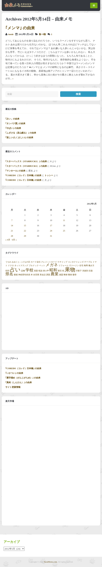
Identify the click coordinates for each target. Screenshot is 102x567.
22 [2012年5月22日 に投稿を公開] (25, 230)
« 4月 (7, 239)
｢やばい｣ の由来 (13, 128)
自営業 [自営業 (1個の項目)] (36, 275)
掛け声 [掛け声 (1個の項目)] (46, 271)
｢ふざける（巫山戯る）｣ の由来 (20, 133)
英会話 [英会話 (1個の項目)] (43, 275)
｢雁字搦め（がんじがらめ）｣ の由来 (22, 378)
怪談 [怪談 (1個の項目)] (40, 271)
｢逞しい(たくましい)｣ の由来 (19, 137)
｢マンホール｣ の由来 (15, 170)
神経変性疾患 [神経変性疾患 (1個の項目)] (24, 275)
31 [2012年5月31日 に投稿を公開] (51, 236)
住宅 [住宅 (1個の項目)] (81, 266)
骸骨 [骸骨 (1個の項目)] (74, 275)
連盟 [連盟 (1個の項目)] (61, 275)
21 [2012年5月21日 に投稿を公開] (12, 230)
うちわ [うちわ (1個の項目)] (8, 262)
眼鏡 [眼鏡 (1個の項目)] (16, 275)
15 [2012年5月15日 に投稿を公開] (25, 225)
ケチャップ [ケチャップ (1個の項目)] (62, 262)
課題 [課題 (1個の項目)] (48, 275)
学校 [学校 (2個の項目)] (29, 270)
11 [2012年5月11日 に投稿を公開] (64, 220)
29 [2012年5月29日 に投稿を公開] (25, 236)
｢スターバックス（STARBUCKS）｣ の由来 (26, 161)
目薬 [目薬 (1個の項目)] (91, 271)
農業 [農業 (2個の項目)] (55, 274)
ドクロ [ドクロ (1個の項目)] (11, 266)
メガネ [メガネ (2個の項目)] (52, 265)
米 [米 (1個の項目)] (32, 275)
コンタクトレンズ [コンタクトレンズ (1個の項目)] (76, 262)
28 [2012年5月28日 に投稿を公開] (12, 236)
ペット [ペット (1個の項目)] (42, 266)
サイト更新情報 (12, 387)
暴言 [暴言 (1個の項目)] (60, 271)
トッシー (49, 175)
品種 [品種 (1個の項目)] (23, 271)
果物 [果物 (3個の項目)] (70, 269)
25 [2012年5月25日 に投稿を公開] (64, 230)
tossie (10, 34)
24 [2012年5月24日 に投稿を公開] (51, 230)
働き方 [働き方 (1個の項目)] (91, 266)
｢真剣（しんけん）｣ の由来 (18, 382)
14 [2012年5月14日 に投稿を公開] (12, 225)
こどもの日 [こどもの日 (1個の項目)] (25, 262)
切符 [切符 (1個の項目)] (7, 271)
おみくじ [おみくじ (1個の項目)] (16, 262)
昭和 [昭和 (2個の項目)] (53, 270)
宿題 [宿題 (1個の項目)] (36, 271)
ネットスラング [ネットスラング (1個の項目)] (21, 266)
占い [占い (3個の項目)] (15, 269)
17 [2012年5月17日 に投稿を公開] (51, 225)
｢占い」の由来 (12, 119)
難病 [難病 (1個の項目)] (70, 275)
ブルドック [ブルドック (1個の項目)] (34, 266)
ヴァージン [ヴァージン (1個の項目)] (74, 266)
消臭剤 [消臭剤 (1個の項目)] (85, 271)
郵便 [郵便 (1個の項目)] (66, 275)
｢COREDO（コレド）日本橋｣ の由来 (23, 175)
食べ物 (42, 34)
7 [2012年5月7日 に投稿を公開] (11, 220)
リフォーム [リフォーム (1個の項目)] (63, 266)
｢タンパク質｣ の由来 (15, 123)
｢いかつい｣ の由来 (14, 373)
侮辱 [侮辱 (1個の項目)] (86, 266)
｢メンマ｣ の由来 (20, 28)
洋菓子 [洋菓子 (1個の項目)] (79, 271)
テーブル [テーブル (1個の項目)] (88, 262)
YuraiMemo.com (50, 562)
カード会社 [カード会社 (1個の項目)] (36, 262)
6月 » (14, 239)
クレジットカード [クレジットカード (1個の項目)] (49, 262)
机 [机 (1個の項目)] (63, 271)
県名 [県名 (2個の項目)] (9, 274)
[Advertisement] (51, 321)
